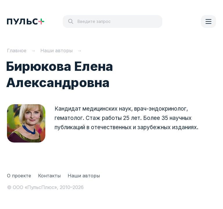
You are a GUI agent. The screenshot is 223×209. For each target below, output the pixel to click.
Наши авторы (84, 176)
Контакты (49, 176)
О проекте (19, 176)
